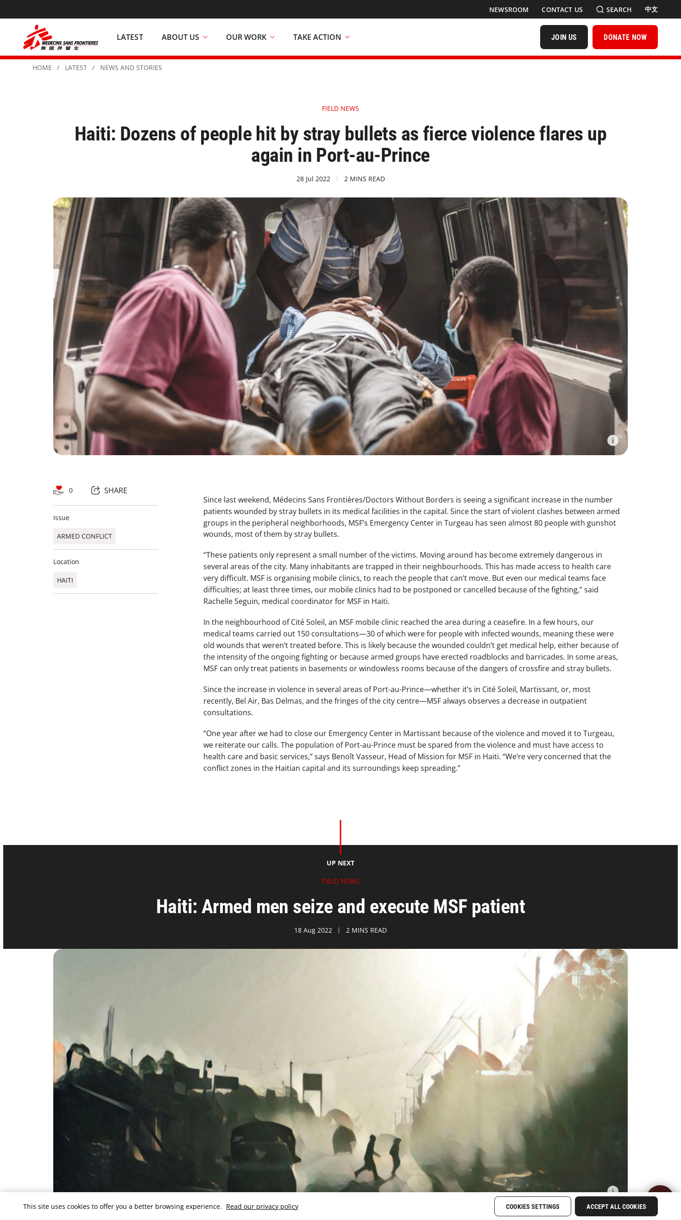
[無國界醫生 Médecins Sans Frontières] (60, 37)
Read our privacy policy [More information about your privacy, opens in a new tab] (262, 1206)
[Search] (614, 9)
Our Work (250, 37)
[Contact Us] (562, 9)
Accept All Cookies (616, 1206)
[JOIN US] (564, 37)
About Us (185, 37)
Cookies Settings (533, 1206)
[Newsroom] (509, 9)
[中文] (651, 9)
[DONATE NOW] (625, 37)
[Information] (612, 440)
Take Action (321, 37)
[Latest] (130, 37)
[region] (340, 1206)
